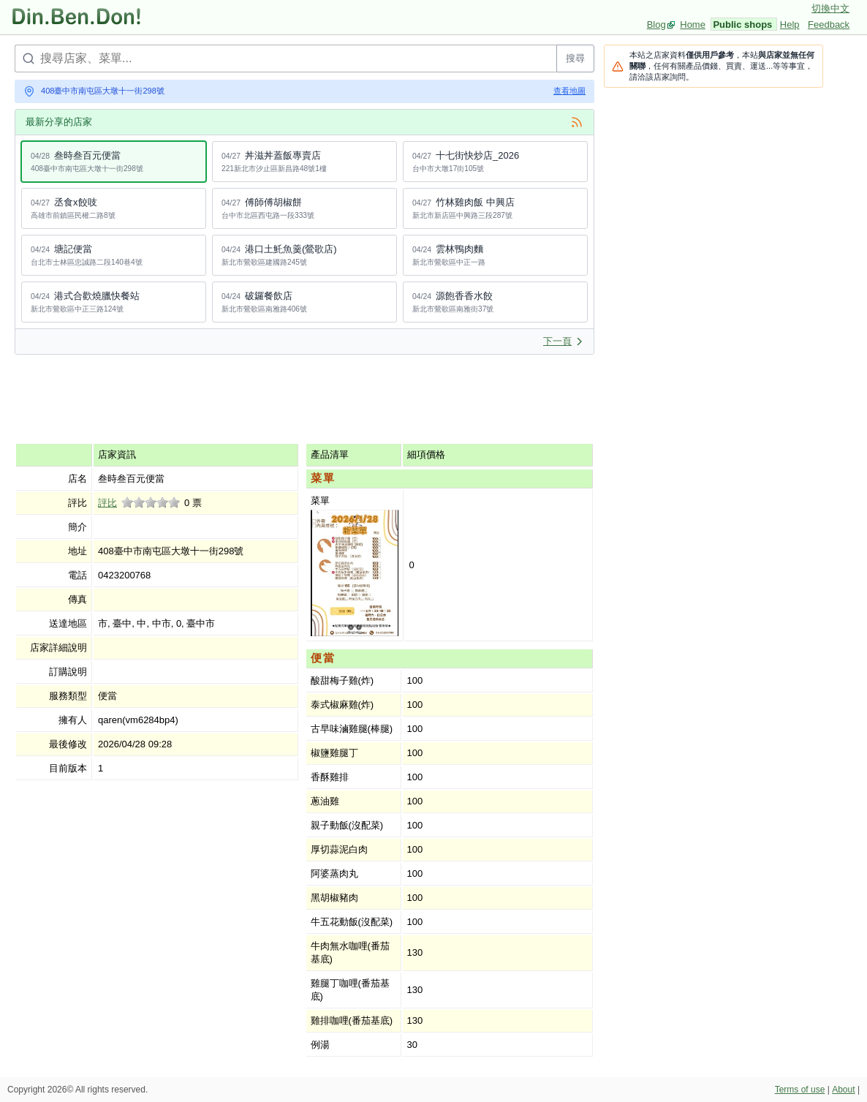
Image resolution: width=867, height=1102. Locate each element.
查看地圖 (569, 90)
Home (692, 24)
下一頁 (563, 341)
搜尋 (575, 58)
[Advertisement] (281, 398)
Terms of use (800, 1089)
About (843, 1089)
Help (790, 24)
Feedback (828, 24)
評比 (107, 502)
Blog (656, 24)
